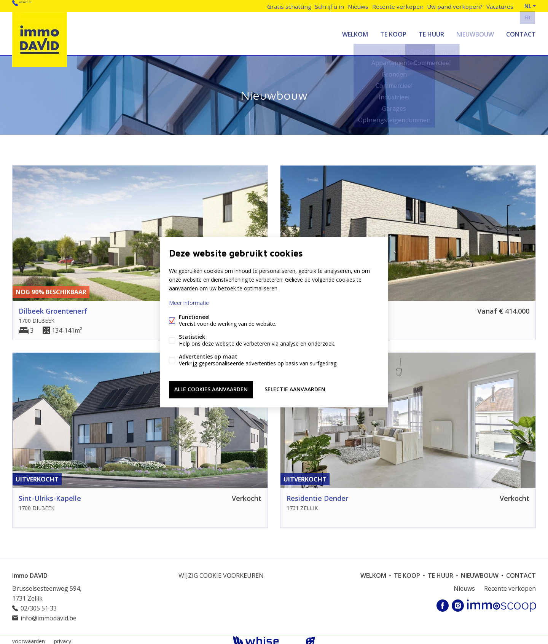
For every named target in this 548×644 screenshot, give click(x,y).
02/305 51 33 (37, 6)
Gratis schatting (285, 6)
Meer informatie (189, 304)
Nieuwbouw (475, 32)
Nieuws (357, 6)
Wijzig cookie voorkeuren (221, 572)
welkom (355, 32)
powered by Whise (265, 637)
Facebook (442, 602)
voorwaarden (28, 637)
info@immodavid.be (48, 615)
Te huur (431, 32)
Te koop (393, 32)
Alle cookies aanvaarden (211, 388)
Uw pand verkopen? (453, 6)
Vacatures (498, 6)
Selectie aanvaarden (294, 388)
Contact (521, 32)
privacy (62, 637)
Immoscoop (501, 602)
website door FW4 (310, 638)
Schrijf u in (326, 6)
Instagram (458, 602)
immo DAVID (30, 572)
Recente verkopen (397, 6)
